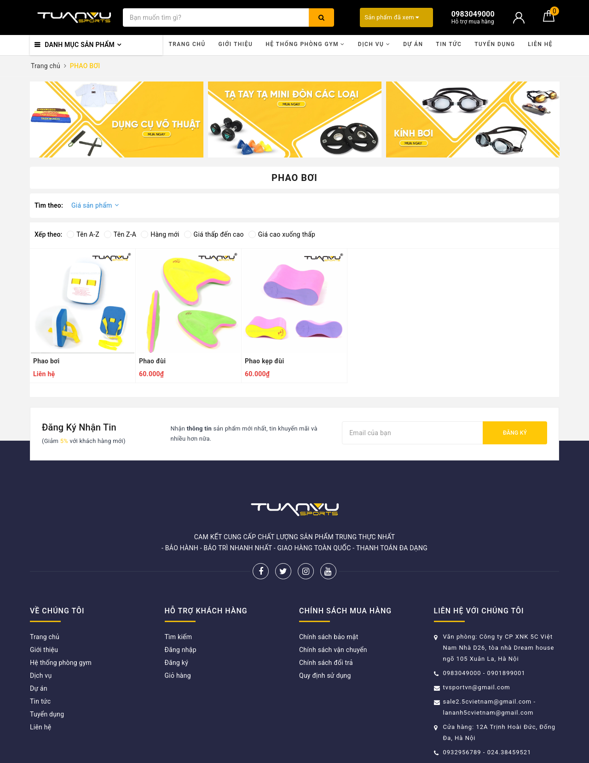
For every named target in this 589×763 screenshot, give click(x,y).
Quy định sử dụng (325, 675)
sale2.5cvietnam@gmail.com (487, 701)
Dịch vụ (374, 44)
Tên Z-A (120, 234)
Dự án (413, 44)
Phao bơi (46, 361)
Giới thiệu (235, 44)
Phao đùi (152, 361)
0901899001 (506, 673)
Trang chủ (186, 44)
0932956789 (463, 752)
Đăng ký (515, 433)
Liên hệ (540, 44)
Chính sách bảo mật (328, 637)
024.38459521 (509, 752)
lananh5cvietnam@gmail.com (488, 712)
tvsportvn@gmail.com (476, 687)
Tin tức (449, 44)
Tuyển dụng (494, 44)
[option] (116, 119)
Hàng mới (160, 234)
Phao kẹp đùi (264, 361)
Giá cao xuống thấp (281, 234)
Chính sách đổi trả (326, 662)
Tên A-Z (83, 234)
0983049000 (462, 673)
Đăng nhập (180, 649)
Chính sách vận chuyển (333, 649)
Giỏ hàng (178, 675)
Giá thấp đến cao (214, 234)
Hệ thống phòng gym (305, 44)
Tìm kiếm (178, 637)
